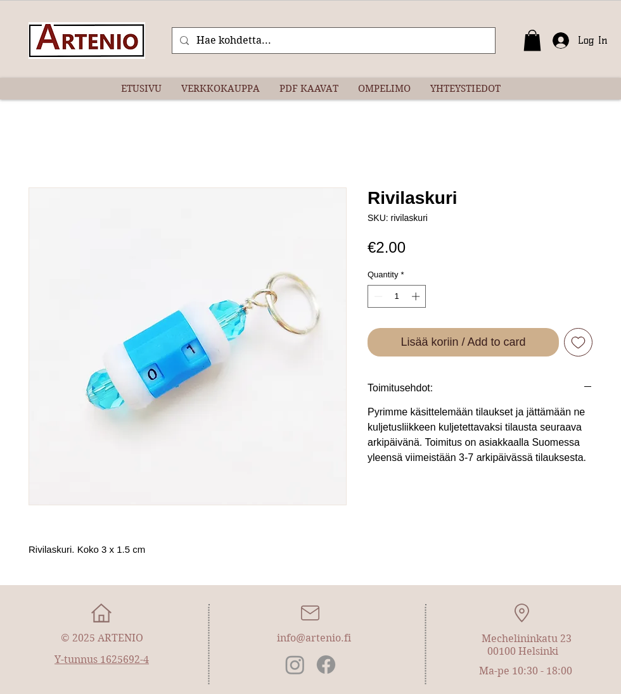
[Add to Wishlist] (578, 342)
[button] (532, 40)
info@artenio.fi (314, 638)
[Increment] (417, 296)
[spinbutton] (397, 296)
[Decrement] (377, 296)
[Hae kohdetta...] (332, 40)
